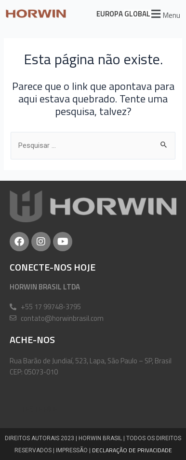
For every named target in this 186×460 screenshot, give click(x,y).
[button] (164, 14)
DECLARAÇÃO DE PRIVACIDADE (132, 450)
